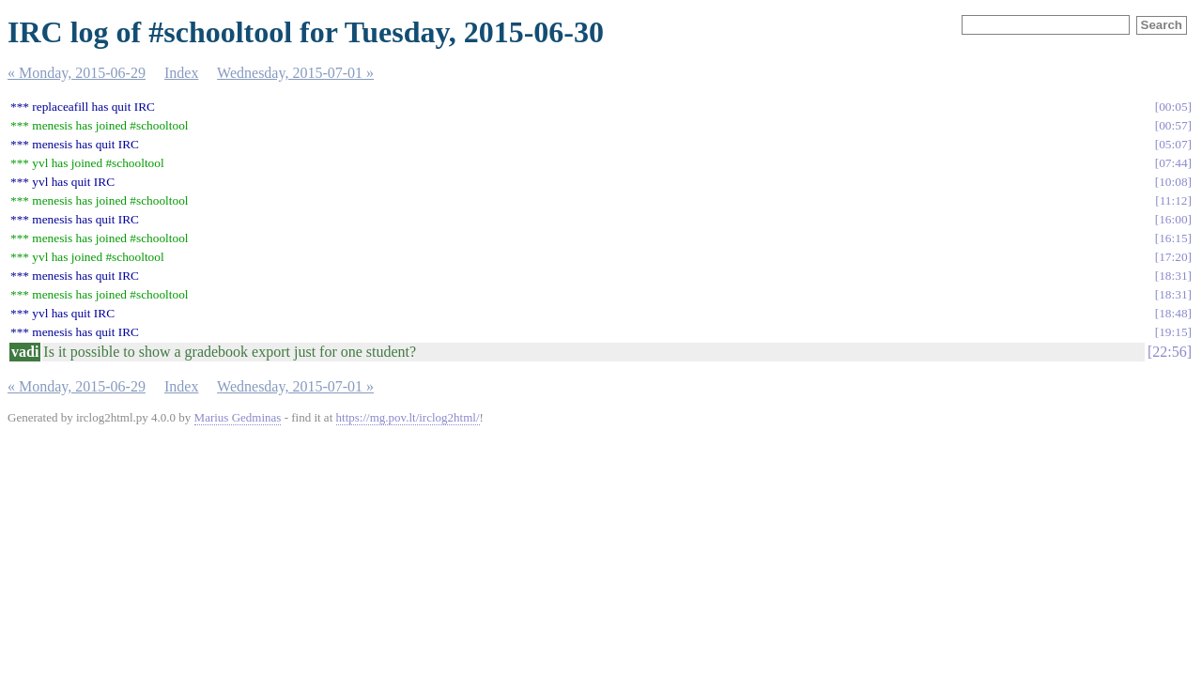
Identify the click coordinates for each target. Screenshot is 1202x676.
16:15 (1173, 238)
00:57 (1173, 125)
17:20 (1173, 257)
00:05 (1173, 107)
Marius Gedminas (238, 417)
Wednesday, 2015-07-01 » (295, 73)
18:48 (1173, 313)
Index (181, 73)
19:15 (1173, 332)
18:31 (1173, 276)
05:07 (1173, 144)
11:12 (1174, 200)
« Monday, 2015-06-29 (77, 73)
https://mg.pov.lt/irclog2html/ (408, 417)
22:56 (1169, 352)
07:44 (1173, 163)
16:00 (1173, 219)
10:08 (1173, 182)
